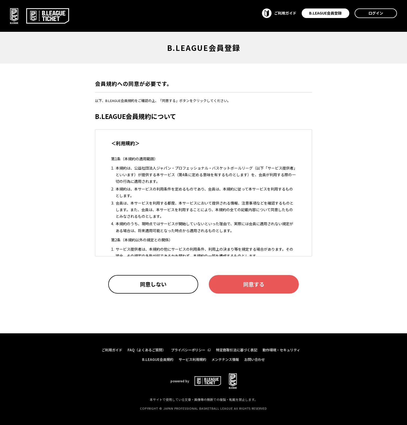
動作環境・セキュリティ (281, 349)
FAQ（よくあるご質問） (147, 349)
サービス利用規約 (192, 359)
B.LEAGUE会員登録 (325, 13)
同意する (253, 284)
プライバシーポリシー (191, 349)
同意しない (153, 284)
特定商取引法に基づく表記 (236, 349)
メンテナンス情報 (225, 359)
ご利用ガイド (112, 349)
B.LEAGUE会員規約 (157, 359)
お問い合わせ (254, 359)
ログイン (375, 13)
